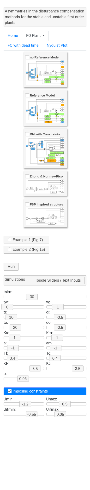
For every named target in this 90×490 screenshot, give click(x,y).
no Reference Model (42, 57)
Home (13, 35)
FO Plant (34, 35)
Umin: (8, 399)
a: (5, 343)
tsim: (8, 292)
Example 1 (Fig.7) (25, 240)
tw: (6, 302)
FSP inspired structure (44, 204)
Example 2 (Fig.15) (26, 249)
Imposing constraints (28, 391)
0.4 (12, 358)
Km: (49, 332)
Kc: (49, 363)
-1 (13, 348)
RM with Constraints (42, 134)
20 (15, 327)
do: (49, 322)
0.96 (23, 379)
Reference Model (40, 95)
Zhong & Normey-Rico (44, 176)
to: (6, 322)
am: (49, 343)
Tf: (6, 353)
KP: (6, 363)
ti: (5, 312)
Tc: (48, 353)
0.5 (64, 404)
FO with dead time (23, 45)
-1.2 (25, 404)
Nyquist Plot (57, 45)
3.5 (77, 369)
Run (11, 266)
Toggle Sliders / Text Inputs (58, 280)
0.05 (60, 414)
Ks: (6, 332)
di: (48, 312)
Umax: (51, 399)
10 (11, 317)
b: (5, 373)
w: (48, 302)
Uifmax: (52, 409)
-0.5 (59, 317)
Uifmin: (10, 409)
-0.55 (31, 414)
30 (32, 297)
